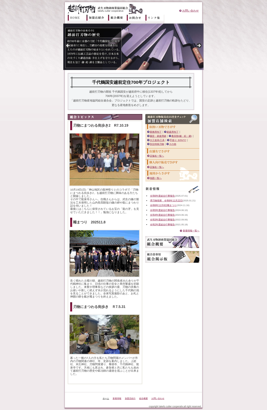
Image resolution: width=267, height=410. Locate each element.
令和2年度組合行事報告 (164, 227)
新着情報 (116, 398)
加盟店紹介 (98, 19)
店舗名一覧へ (157, 155)
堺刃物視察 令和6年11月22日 (169, 200)
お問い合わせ (190, 10)
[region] (133, 47)
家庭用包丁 (174, 131)
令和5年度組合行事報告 (164, 213)
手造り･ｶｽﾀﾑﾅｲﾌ (180, 140)
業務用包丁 (156, 131)
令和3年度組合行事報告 (164, 222)
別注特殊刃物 (157, 144)
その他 (174, 144)
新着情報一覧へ (189, 233)
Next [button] (199, 46)
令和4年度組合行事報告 (164, 218)
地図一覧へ (156, 178)
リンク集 (154, 19)
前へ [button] (68, 46)
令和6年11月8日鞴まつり (165, 208)
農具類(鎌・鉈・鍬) (184, 136)
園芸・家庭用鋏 (159, 136)
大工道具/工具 (158, 140)
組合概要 (119, 19)
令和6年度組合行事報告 (164, 195)
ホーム (78, 19)
